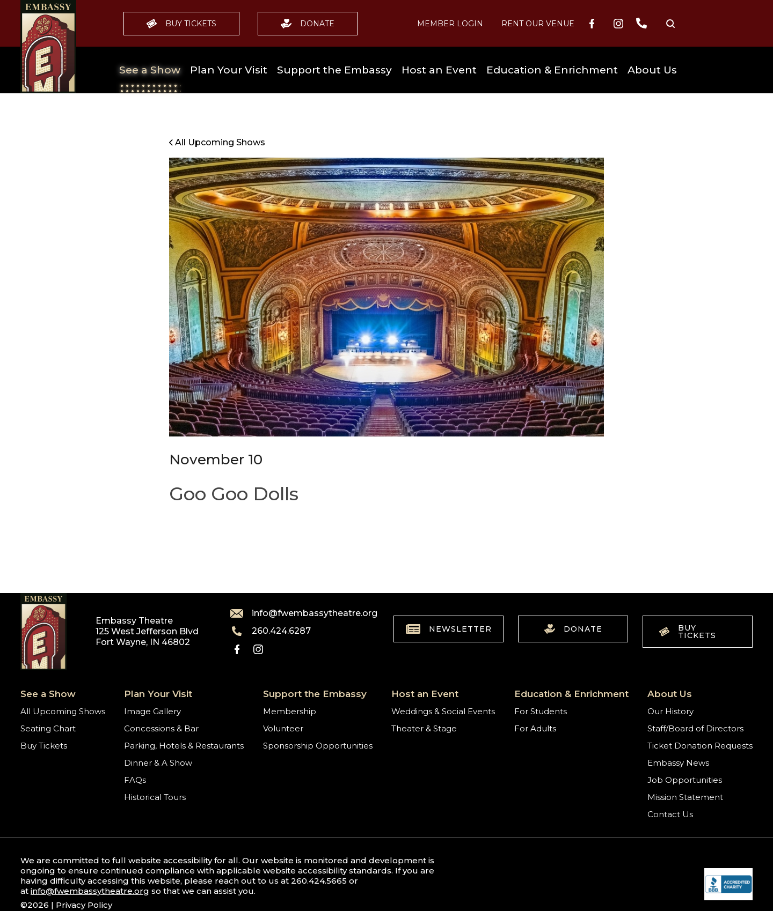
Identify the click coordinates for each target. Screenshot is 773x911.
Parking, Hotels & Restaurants (184, 745)
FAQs (135, 780)
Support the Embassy (334, 70)
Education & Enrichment (552, 70)
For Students (540, 711)
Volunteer (283, 728)
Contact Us (670, 814)
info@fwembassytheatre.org (297, 613)
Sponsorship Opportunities (318, 745)
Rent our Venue (537, 23)
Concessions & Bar (161, 728)
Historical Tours (155, 797)
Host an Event (439, 70)
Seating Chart (48, 728)
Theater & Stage (424, 728)
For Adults (535, 728)
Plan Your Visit (228, 70)
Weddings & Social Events (443, 711)
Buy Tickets (181, 23)
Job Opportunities (684, 780)
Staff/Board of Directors (695, 728)
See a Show (149, 70)
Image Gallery (152, 711)
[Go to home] (48, 46)
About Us (652, 70)
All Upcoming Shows (62, 711)
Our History (670, 711)
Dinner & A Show (158, 763)
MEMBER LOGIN (450, 23)
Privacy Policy (84, 905)
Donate (307, 23)
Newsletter (449, 629)
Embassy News (678, 763)
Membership (289, 711)
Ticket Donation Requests (700, 745)
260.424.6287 (270, 631)
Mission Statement (685, 797)
